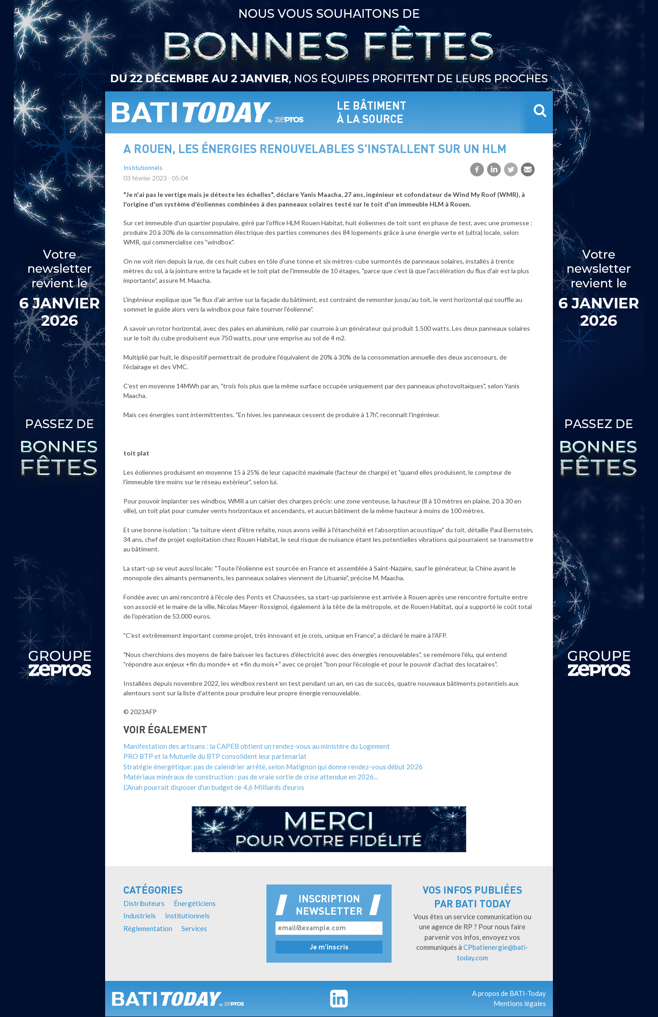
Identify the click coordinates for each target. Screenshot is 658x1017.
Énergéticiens (195, 903)
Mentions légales (520, 1003)
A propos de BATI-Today (509, 993)
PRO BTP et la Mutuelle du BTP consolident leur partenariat (215, 756)
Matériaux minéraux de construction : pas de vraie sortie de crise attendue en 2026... (250, 777)
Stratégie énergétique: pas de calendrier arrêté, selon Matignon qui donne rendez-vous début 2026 (273, 767)
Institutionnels (143, 168)
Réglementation (147, 928)
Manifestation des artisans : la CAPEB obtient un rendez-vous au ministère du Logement (256, 746)
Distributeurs (143, 903)
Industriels (139, 915)
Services (194, 928)
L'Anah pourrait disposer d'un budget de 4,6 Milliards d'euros (213, 787)
